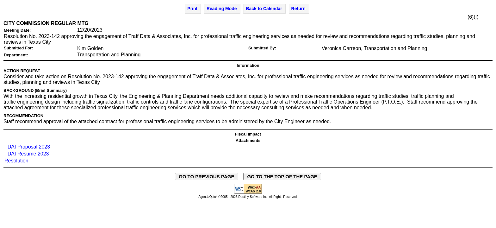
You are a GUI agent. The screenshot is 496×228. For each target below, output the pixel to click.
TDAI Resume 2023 (26, 153)
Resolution (16, 160)
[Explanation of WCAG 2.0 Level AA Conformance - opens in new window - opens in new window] (248, 192)
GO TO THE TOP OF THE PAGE (282, 176)
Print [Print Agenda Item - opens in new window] (192, 8)
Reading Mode (222, 8)
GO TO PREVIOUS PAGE (206, 176)
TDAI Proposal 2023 (27, 146)
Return (298, 8)
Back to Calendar (264, 8)
